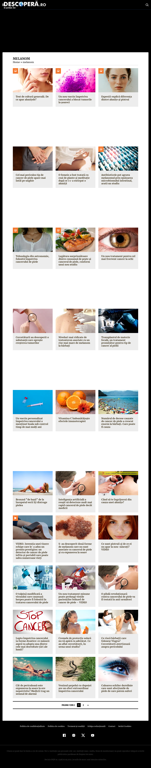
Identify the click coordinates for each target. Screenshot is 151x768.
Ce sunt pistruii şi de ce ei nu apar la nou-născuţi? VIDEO (117, 545)
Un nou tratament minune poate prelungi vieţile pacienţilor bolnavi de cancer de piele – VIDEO (75, 598)
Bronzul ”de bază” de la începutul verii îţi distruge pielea (31, 502)
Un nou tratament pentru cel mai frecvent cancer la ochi (117, 257)
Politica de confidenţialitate (34, 726)
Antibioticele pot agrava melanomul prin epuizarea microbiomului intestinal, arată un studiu (116, 179)
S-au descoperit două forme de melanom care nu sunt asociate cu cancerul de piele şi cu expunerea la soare (75, 548)
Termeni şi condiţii (75, 726)
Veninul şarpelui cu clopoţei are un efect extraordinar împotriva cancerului (75, 688)
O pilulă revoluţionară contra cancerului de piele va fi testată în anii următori (118, 596)
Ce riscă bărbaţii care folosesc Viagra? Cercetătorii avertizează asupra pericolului (117, 642)
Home (16, 62)
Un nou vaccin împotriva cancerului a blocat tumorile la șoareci (75, 99)
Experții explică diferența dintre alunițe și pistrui (116, 98)
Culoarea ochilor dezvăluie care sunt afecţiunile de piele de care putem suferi (117, 688)
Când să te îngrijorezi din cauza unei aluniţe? (116, 501)
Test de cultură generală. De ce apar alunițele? (32, 98)
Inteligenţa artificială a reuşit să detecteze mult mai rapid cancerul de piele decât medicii (75, 503)
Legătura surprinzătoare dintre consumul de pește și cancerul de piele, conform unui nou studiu (74, 260)
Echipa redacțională (95, 726)
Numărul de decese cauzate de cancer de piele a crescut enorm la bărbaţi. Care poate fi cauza (117, 422)
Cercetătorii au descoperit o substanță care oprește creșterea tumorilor (31, 340)
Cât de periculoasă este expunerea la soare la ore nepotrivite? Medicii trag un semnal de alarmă (32, 689)
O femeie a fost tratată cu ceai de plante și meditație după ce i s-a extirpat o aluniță (75, 177)
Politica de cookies (56, 726)
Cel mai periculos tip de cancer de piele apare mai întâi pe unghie (30, 177)
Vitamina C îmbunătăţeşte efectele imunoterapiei (74, 420)
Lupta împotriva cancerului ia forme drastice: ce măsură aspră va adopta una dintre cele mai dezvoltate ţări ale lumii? (33, 644)
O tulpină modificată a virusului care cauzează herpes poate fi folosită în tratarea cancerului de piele (31, 598)
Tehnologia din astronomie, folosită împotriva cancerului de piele (32, 259)
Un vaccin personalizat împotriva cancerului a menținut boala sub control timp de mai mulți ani (31, 422)
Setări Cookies (123, 726)
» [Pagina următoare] (87, 705)
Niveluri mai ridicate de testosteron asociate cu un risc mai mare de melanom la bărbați (75, 341)
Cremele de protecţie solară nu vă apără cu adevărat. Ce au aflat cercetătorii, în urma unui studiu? (75, 642)
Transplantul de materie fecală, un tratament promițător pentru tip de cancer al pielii (115, 341)
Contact (110, 726)
